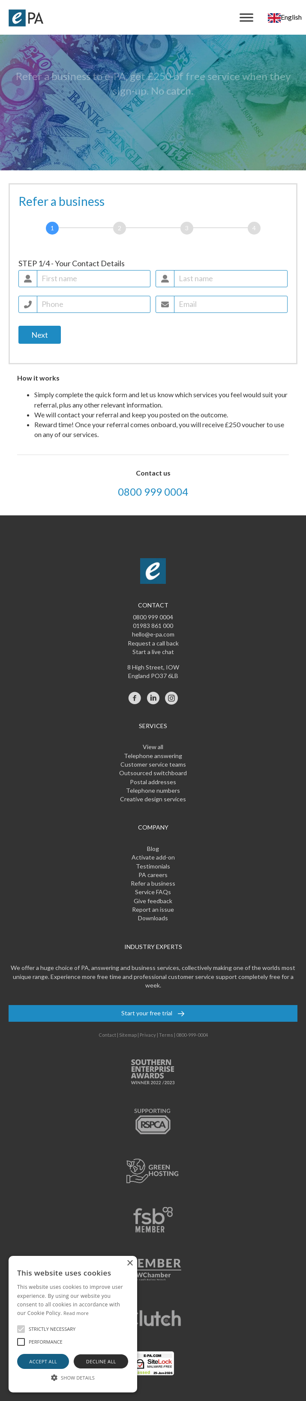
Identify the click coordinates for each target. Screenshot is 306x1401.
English (285, 17)
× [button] (129, 1263)
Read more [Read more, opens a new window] (76, 1313)
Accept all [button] (43, 1361)
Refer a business (153, 883)
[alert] (73, 1324)
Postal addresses (153, 781)
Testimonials (153, 866)
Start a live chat (153, 651)
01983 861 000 (153, 625)
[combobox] (285, 17)
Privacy (148, 1035)
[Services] (186, 228)
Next (39, 334)
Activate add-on (153, 857)
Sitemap (128, 1035)
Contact (107, 1035)
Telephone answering (153, 755)
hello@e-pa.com (153, 634)
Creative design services (153, 799)
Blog (153, 848)
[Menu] (246, 17)
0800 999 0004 (153, 491)
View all (153, 746)
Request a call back (153, 643)
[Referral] (119, 228)
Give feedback (153, 900)
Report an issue (153, 909)
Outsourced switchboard (153, 772)
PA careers (153, 874)
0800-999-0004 (192, 1035)
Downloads (153, 918)
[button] (21, 1329)
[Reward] (254, 228)
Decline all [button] (101, 1361)
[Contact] (52, 228)
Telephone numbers (153, 790)
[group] (153, 230)
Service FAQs (153, 891)
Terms (166, 1035)
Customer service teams (153, 764)
